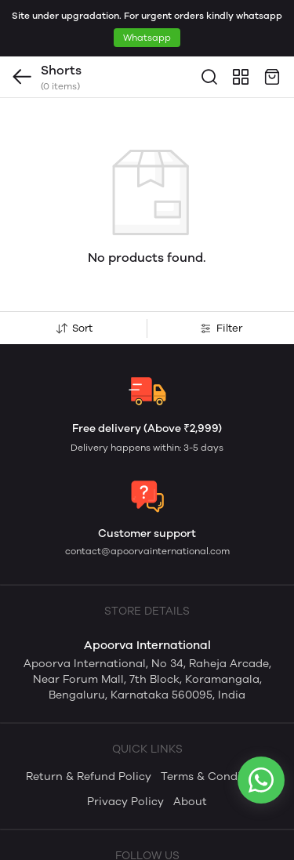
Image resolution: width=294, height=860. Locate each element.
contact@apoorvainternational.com (147, 494)
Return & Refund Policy (88, 720)
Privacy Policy (125, 745)
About (190, 745)
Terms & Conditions (214, 720)
